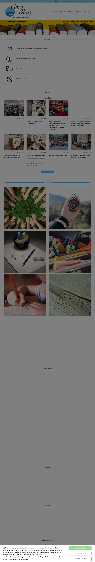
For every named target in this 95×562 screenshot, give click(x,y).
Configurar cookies (80, 553)
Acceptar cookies (80, 548)
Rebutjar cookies (80, 559)
